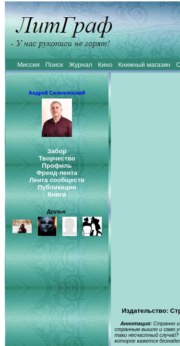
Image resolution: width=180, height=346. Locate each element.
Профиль (57, 165)
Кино (105, 64)
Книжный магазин (144, 64)
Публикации (56, 187)
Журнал (80, 64)
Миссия (28, 64)
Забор (56, 151)
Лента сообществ (56, 180)
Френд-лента (57, 172)
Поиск (54, 64)
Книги (57, 194)
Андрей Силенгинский (57, 93)
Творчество (56, 158)
